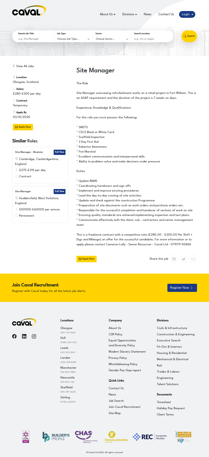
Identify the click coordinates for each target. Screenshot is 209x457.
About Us (115, 328)
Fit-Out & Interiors (169, 346)
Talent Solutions (168, 384)
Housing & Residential (172, 353)
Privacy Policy (118, 358)
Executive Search (169, 340)
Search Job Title (26, 34)
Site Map (115, 413)
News (147, 14)
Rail (159, 365)
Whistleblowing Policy (123, 364)
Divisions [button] (128, 14)
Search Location (142, 34)
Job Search (116, 401)
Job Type (61, 34)
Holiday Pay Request (171, 408)
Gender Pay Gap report (125, 370)
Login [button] (186, 14)
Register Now (181, 288)
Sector (98, 34)
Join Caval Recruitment (124, 407)
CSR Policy (115, 334)
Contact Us (166, 14)
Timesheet (164, 402)
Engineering (165, 378)
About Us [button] (106, 14)
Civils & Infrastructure (172, 328)
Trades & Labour (168, 371)
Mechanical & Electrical (172, 359)
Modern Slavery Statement (127, 351)
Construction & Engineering (176, 334)
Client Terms (165, 414)
